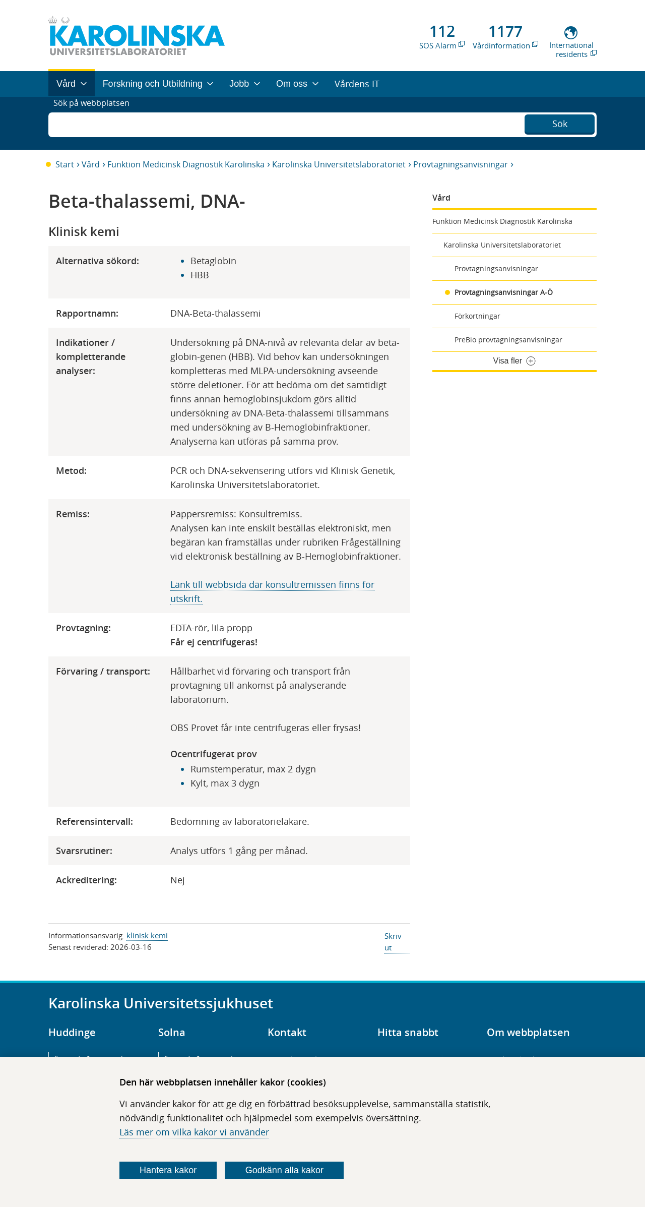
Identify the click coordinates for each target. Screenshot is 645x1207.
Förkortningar (477, 316)
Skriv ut (393, 941)
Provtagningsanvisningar (460, 164)
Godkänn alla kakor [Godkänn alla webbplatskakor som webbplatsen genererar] (284, 1170)
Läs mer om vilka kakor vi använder (194, 1132)
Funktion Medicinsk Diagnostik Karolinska (186, 164)
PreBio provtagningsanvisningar (508, 339)
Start (64, 164)
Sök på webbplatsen (96, 123)
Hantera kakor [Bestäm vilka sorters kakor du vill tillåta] (168, 1170)
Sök (559, 122)
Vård (91, 164)
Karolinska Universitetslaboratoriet (339, 164)
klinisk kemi (147, 935)
